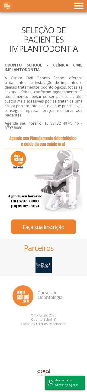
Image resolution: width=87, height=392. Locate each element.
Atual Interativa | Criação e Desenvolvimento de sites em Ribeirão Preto (43, 372)
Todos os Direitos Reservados (43, 324)
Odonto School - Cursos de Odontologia (7, 5)
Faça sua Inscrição (43, 227)
